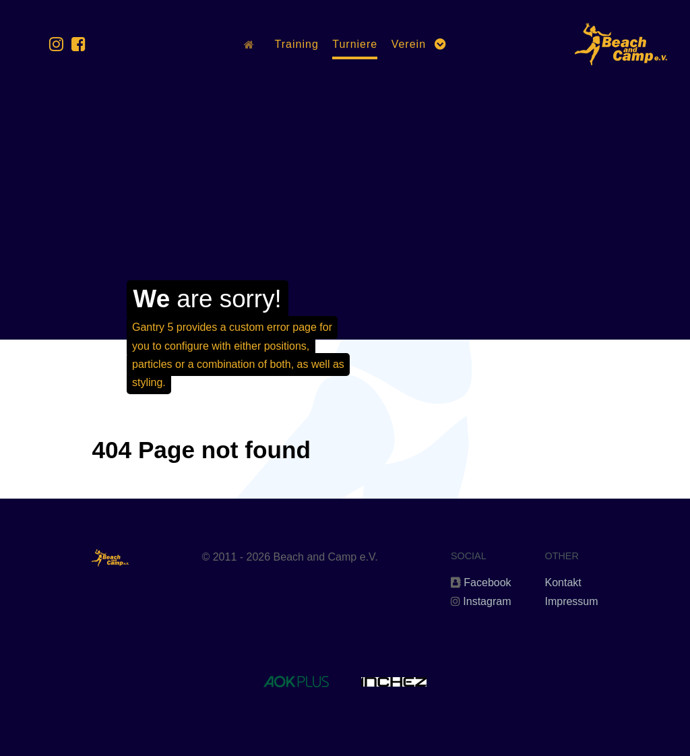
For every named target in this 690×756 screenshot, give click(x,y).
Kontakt (562, 582)
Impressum (571, 601)
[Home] (252, 44)
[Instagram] (58, 44)
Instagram (487, 601)
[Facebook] (78, 44)
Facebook (487, 582)
